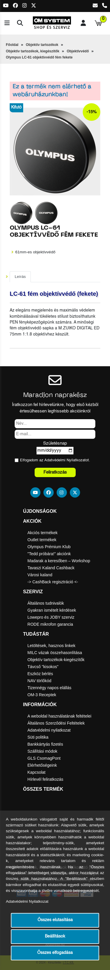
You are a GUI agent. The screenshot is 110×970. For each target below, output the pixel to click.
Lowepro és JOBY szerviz (51, 617)
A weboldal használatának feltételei (60, 716)
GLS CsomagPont (44, 758)
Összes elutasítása (55, 920)
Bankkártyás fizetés (45, 744)
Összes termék (43, 789)
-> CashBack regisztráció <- (53, 581)
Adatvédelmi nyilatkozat (49, 730)
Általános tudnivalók (46, 603)
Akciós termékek (43, 532)
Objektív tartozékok (42, 45)
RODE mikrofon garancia (50, 624)
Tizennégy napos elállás (50, 687)
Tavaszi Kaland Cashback (51, 567)
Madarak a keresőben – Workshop (59, 560)
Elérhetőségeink (42, 765)
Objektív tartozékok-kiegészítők (56, 659)
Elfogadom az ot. (55, 460)
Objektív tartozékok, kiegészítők (32, 51)
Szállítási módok (42, 751)
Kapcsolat (36, 772)
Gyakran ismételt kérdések (52, 610)
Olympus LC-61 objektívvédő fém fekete (39, 57)
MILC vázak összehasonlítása (55, 652)
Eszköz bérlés (40, 673)
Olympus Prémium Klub (49, 546)
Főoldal (12, 45)
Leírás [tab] (20, 276)
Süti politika (38, 737)
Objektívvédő (78, 51)
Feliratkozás (55, 472)
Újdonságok (40, 511)
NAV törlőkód (39, 680)
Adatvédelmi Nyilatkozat (65, 460)
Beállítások (55, 936)
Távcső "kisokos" (43, 666)
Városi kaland (40, 574)
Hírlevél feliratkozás (45, 779)
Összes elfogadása (55, 953)
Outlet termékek (42, 539)
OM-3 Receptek (42, 694)
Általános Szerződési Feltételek (56, 723)
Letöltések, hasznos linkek (51, 645)
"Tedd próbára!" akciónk (49, 553)
